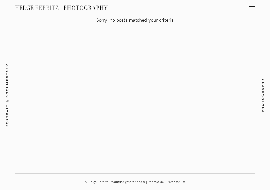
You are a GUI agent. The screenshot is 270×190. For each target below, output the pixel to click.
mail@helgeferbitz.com (128, 181)
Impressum (156, 181)
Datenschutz (176, 181)
